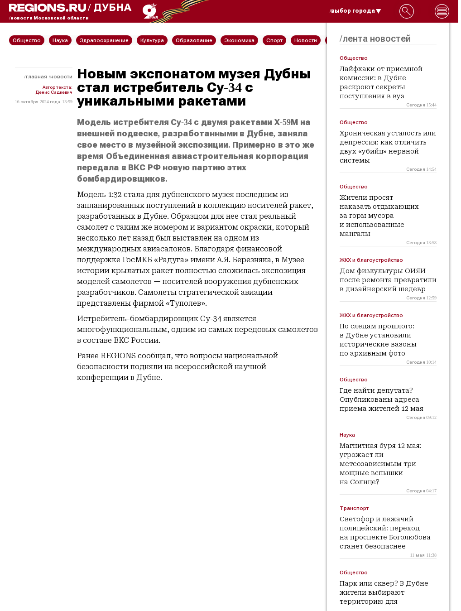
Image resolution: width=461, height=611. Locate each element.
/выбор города (355, 11)
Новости (61, 76)
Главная (36, 76)
